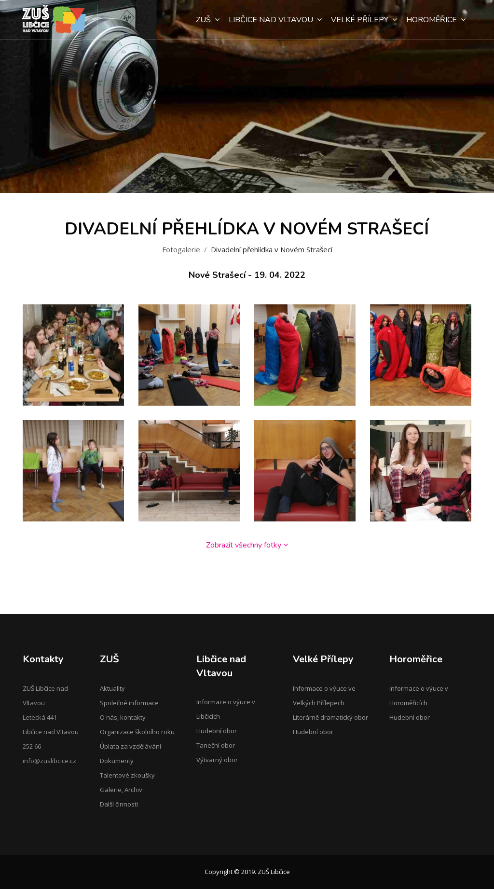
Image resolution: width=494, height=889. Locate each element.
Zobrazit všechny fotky (247, 545)
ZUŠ (208, 19)
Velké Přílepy (364, 19)
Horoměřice (436, 19)
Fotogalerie (181, 249)
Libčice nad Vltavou (275, 19)
